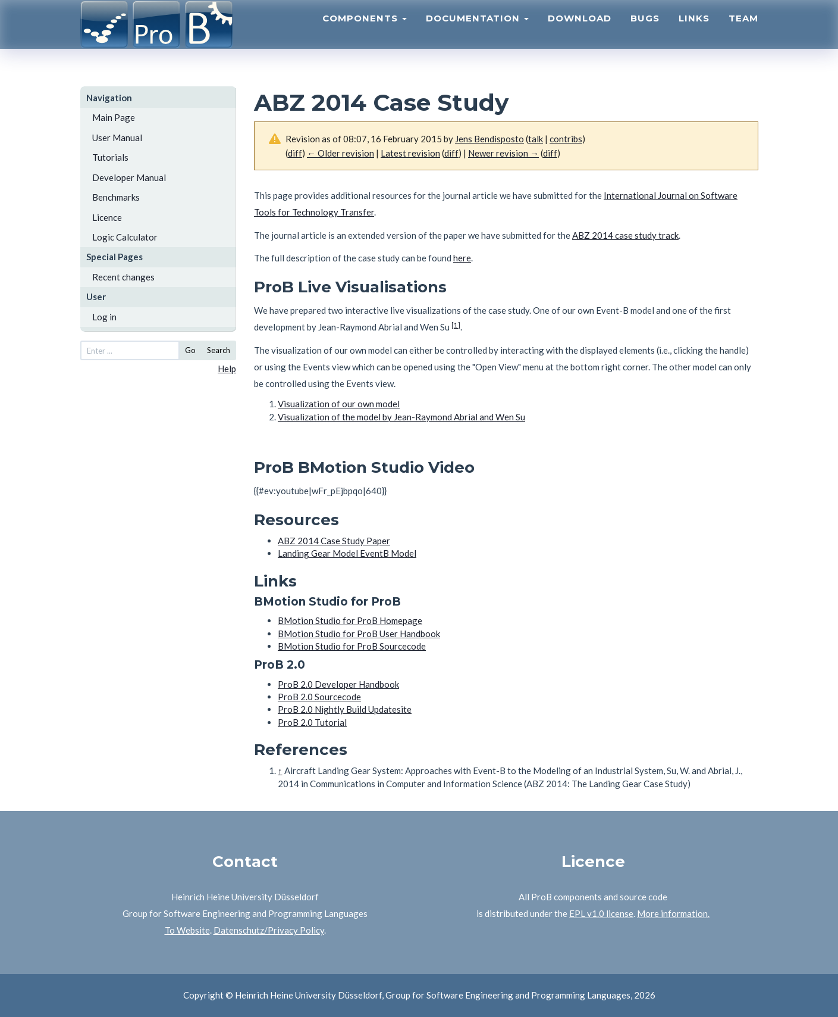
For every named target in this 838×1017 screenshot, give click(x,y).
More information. (673, 913)
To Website (187, 930)
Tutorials (110, 157)
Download (579, 33)
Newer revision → (503, 153)
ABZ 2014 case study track (625, 235)
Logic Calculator (125, 237)
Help (227, 368)
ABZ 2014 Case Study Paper (334, 540)
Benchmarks (116, 197)
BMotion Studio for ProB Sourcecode (352, 646)
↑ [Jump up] (280, 770)
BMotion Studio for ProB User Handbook (359, 633)
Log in (104, 316)
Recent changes (123, 277)
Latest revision (410, 153)
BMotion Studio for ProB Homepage (350, 620)
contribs (566, 138)
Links (694, 33)
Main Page (113, 117)
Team (743, 33)
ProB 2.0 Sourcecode (319, 696)
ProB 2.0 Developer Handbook (338, 684)
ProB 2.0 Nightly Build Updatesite (345, 709)
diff (295, 153)
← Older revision (340, 153)
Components (364, 33)
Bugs (645, 33)
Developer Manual (129, 177)
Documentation (477, 33)
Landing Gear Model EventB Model (347, 553)
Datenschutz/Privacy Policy (269, 930)
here (462, 257)
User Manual (117, 137)
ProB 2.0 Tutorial (312, 722)
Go (190, 350)
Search (218, 350)
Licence (107, 217)
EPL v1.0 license (601, 913)
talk (535, 138)
